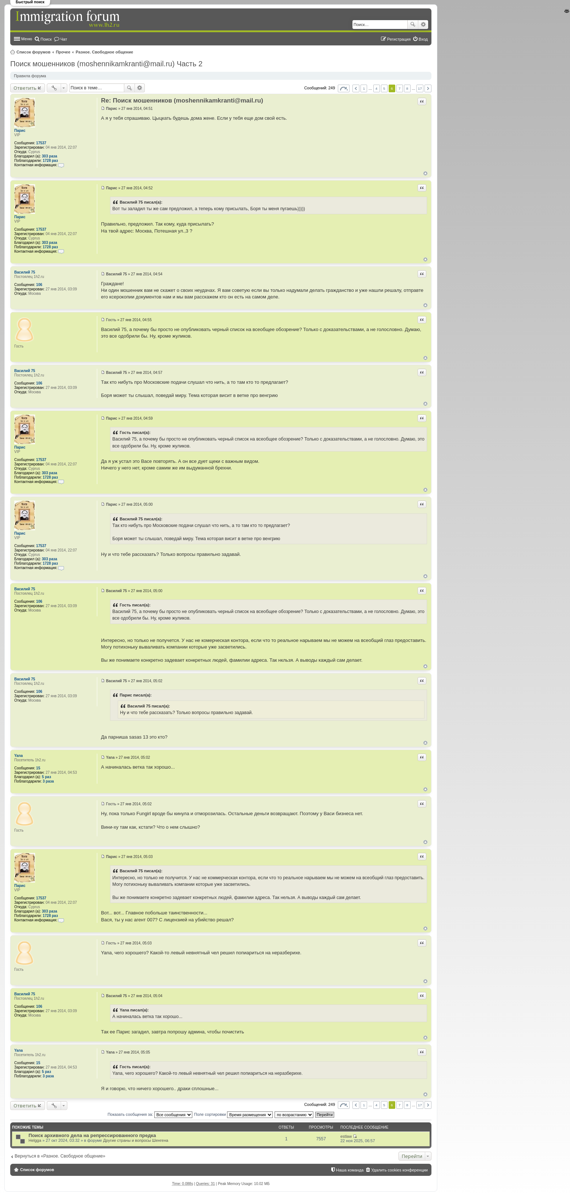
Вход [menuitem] (423, 39)
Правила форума (30, 76)
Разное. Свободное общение (104, 52)
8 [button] (407, 88)
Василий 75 (24, 272)
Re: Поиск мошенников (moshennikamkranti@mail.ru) (182, 100)
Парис (20, 131)
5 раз (46, 777)
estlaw (346, 1136)
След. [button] (427, 88)
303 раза (49, 156)
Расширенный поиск (423, 24)
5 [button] (384, 88)
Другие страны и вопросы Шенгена (135, 1140)
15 (38, 768)
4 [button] (376, 88)
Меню (26, 39)
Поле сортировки (233, 1114)
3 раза (48, 781)
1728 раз (50, 161)
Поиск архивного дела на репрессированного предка (92, 1135)
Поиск (412, 24)
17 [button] (420, 88)
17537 (41, 143)
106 (39, 285)
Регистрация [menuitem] (399, 39)
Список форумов (33, 52)
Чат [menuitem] (63, 39)
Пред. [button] (355, 88)
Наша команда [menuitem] (349, 1170)
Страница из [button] (344, 88)
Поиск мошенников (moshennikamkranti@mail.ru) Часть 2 (106, 64)
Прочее (63, 52)
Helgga (35, 1140)
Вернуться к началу (425, 173)
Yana (18, 756)
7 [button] (400, 88)
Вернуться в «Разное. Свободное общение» (60, 1156)
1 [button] (364, 88)
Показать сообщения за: (149, 1114)
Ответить (25, 88)
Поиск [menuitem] (46, 39)
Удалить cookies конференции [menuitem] (399, 1170)
